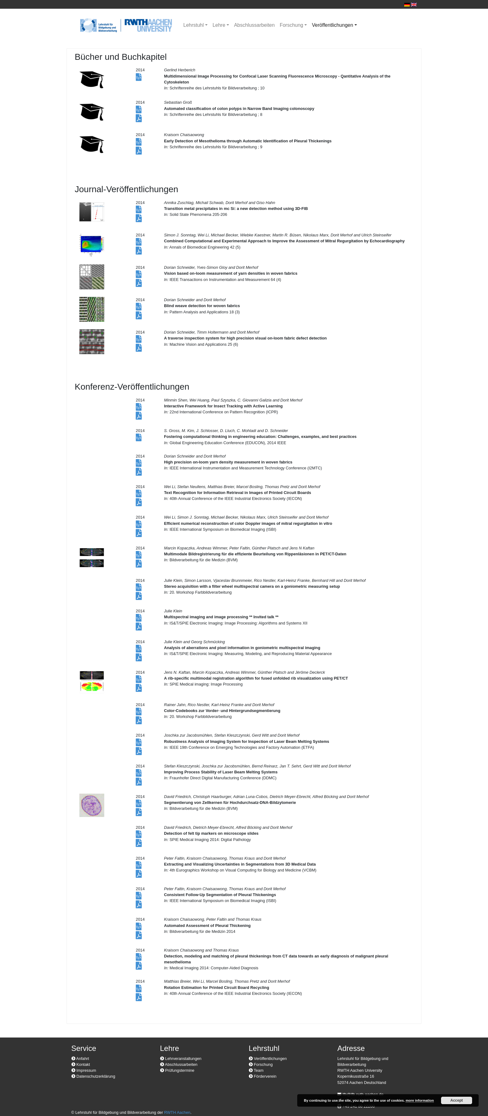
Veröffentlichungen (332, 25)
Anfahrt (80, 1058)
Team (256, 1070)
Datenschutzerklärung (93, 1076)
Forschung (291, 25)
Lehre (219, 25)
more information (420, 1100)
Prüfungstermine (177, 1070)
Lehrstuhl (193, 25)
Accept (456, 1100)
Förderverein (262, 1076)
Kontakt (80, 1064)
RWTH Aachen (177, 1112)
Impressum (83, 1070)
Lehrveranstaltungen (180, 1058)
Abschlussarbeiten (254, 25)
